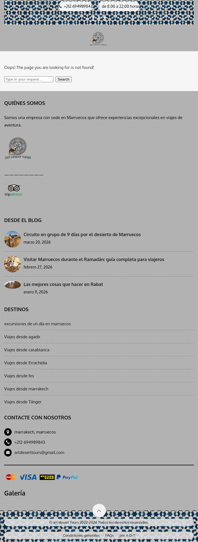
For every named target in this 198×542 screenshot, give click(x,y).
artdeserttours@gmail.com (39, 452)
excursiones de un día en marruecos (37, 323)
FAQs (109, 535)
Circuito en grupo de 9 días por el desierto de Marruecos (82, 234)
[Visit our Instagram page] (105, 18)
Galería (14, 493)
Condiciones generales (81, 535)
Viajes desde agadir (22, 336)
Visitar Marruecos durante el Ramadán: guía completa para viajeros (94, 259)
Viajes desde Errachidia (25, 362)
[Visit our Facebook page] (93, 18)
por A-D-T (127, 535)
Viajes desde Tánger (22, 401)
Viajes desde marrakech (26, 388)
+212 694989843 (29, 442)
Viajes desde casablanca (26, 349)
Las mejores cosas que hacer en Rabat (63, 284)
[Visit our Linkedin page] (99, 18)
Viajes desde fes (19, 375)
